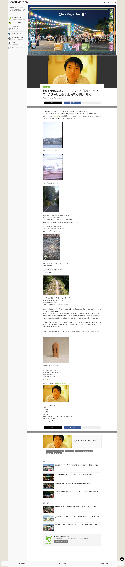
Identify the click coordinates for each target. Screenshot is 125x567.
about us (23, 563)
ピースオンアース (19, 34)
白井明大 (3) (58, 453)
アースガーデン (19, 2)
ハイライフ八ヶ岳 (19, 23)
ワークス (19, 43)
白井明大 (56, 116)
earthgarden (59, 98)
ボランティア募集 (102, 563)
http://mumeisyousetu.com (65, 383)
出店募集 (62, 563)
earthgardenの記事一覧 (61, 541)
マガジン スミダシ (19, 48)
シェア (72, 103)
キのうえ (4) (50, 453)
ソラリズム (19, 28)
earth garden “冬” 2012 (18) (55, 451)
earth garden (19, 18)
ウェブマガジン (106, 2)
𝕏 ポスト (53, 102)
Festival (46, 87)
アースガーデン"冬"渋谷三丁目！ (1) (84, 451)
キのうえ (48, 379)
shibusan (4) (70, 451)
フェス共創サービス (19, 38)
